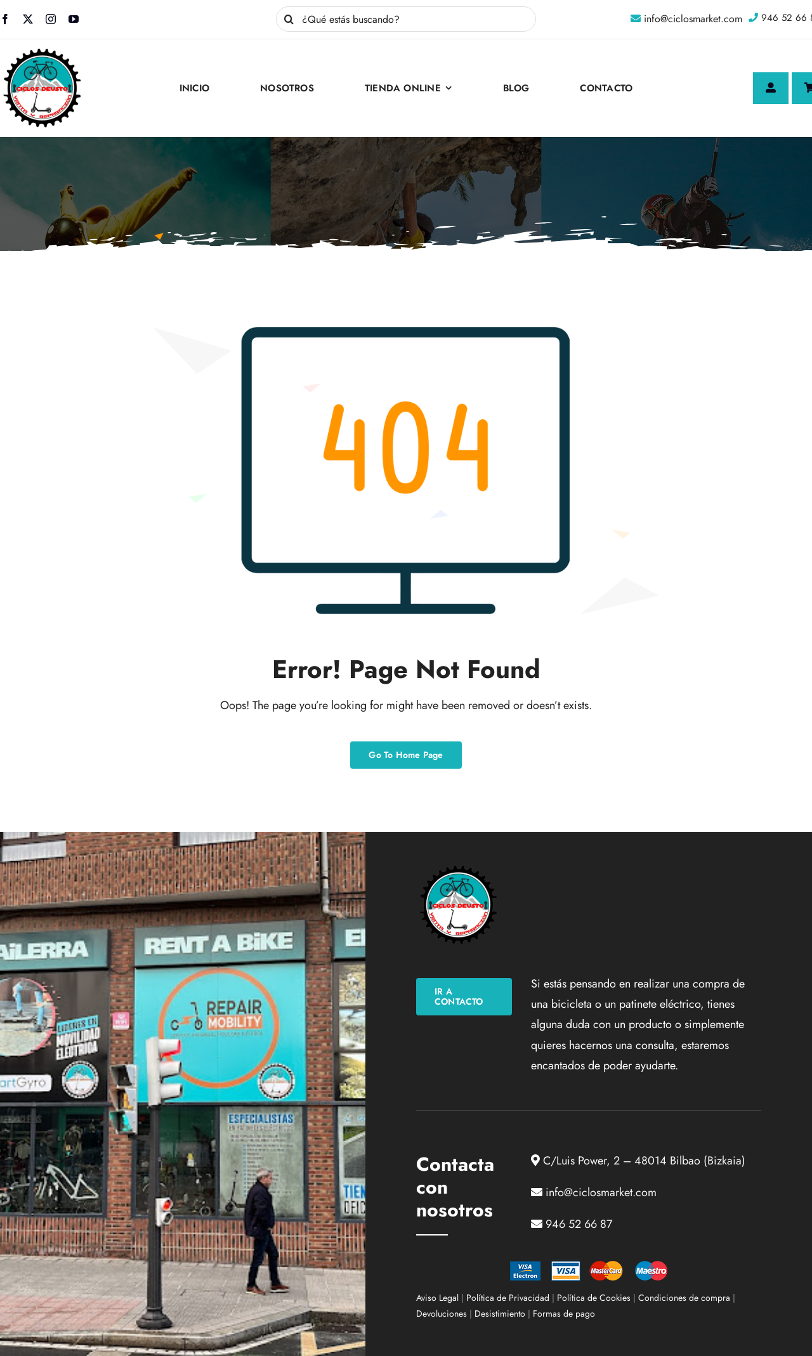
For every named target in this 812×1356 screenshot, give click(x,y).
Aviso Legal (437, 1297)
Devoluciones (441, 1313)
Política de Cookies (594, 1297)
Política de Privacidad (507, 1297)
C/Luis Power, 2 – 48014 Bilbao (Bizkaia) (644, 1160)
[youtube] (74, 19)
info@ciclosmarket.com (693, 18)
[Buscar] (288, 19)
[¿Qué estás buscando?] (406, 19)
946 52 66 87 (579, 1224)
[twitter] (28, 19)
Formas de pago (564, 1313)
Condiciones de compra (684, 1297)
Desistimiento (500, 1313)
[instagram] (51, 19)
